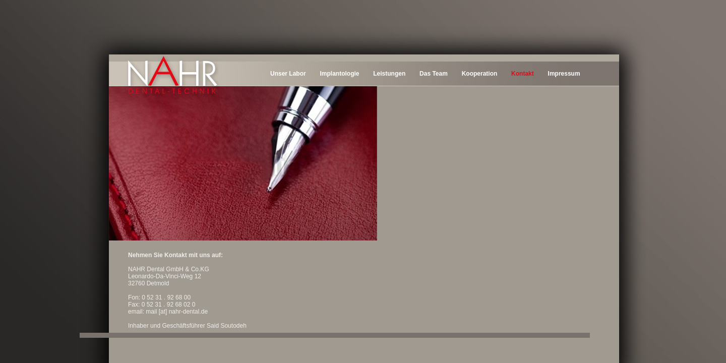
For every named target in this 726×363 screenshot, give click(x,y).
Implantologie (339, 73)
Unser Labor (288, 73)
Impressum (564, 73)
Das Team (433, 73)
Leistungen (389, 73)
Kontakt (522, 73)
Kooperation (480, 73)
